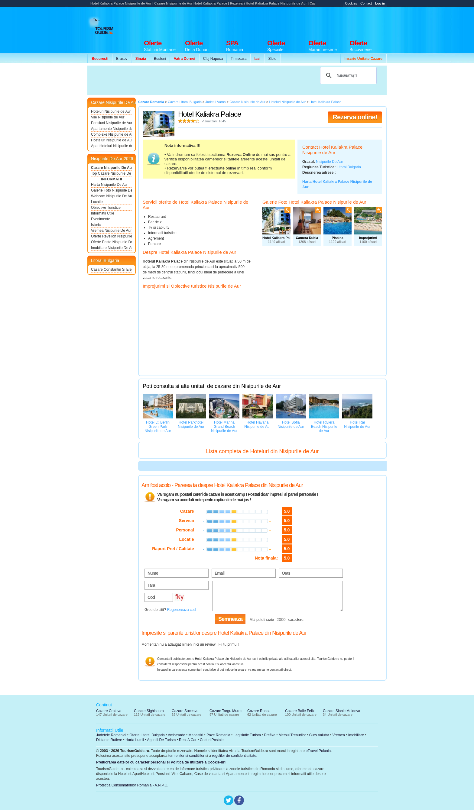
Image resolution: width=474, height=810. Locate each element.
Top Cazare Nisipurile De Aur (111, 173)
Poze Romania (218, 735)
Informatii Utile (102, 213)
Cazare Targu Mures (225, 711)
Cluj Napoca (213, 58)
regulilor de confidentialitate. (234, 756)
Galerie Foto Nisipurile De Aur (111, 190)
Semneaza (230, 619)
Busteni (160, 58)
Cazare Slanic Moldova (341, 711)
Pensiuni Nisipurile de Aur (111, 123)
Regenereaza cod (181, 610)
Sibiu (272, 58)
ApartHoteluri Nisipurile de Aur (111, 146)
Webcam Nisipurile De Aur (111, 196)
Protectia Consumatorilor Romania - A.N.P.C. (132, 785)
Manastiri (195, 735)
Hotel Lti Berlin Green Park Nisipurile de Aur (157, 426)
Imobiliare (356, 735)
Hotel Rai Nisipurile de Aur (357, 424)
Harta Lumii (134, 740)
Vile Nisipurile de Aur (108, 117)
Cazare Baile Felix (299, 711)
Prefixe (269, 735)
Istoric (96, 225)
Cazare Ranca (259, 711)
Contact (366, 3)
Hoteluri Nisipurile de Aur (111, 111)
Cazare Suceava (185, 711)
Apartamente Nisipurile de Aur (111, 129)
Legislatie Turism (247, 735)
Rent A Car (187, 740)
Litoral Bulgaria (349, 167)
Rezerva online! (355, 117)
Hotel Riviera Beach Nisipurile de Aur (324, 426)
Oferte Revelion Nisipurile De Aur (111, 236)
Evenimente (100, 219)
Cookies (351, 3)
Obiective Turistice (106, 207)
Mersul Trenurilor (292, 735)
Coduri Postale (212, 740)
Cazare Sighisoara (149, 711)
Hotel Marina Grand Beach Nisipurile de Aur (224, 426)
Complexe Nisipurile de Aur (111, 134)
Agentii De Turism (161, 740)
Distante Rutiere (109, 740)
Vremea (338, 735)
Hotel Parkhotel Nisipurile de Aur (191, 424)
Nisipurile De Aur (329, 162)
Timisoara (238, 58)
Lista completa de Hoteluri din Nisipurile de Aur (262, 451)
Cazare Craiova (108, 711)
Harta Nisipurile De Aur (109, 184)
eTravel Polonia (318, 751)
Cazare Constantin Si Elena (111, 269)
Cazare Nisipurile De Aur (111, 168)
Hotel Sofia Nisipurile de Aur (291, 424)
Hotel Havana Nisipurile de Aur (257, 424)
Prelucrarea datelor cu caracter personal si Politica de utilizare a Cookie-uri (161, 762)
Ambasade (176, 735)
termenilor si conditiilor (186, 756)
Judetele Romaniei (111, 735)
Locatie (97, 202)
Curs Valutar (319, 735)
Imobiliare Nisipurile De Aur (111, 248)
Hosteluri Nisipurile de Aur (111, 140)
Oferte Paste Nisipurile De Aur (111, 242)
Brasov (121, 58)
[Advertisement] (277, 21)
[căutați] (347, 75)
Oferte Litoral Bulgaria (147, 735)
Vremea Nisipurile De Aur (111, 230)
